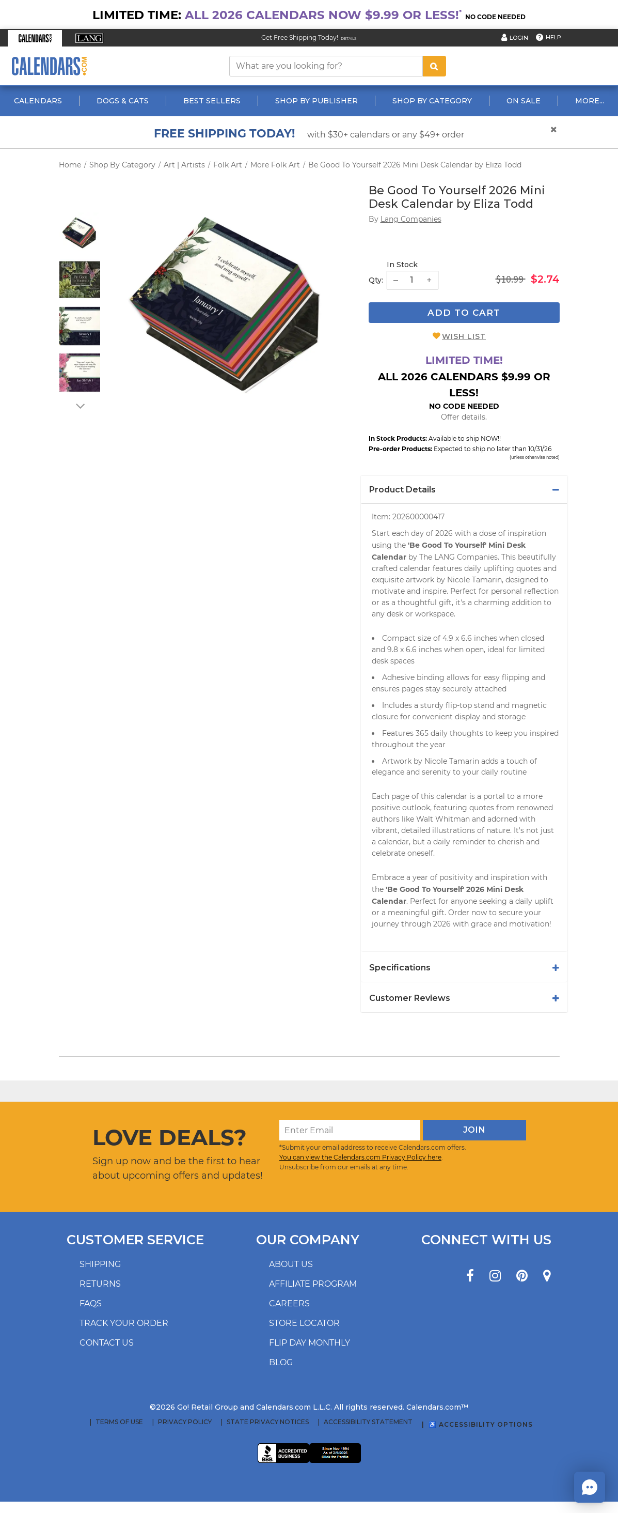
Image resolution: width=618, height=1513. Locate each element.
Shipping (100, 1264)
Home (70, 164)
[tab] (464, 490)
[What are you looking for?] (326, 66)
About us (291, 1264)
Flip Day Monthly (309, 1343)
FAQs (91, 1303)
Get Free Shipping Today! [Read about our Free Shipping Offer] (299, 37)
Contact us (107, 1343)
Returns (100, 1284)
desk (395, 614)
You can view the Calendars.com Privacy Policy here (360, 1157)
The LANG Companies (458, 557)
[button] (35, 38)
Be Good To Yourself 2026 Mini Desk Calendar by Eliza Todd (414, 164)
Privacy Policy (185, 1422)
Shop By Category (432, 100)
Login (519, 37)
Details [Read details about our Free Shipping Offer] (349, 38)
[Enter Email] (349, 1130)
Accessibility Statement (368, 1422)
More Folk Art (275, 164)
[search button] (434, 66)
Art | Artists (184, 164)
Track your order (124, 1323)
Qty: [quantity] (376, 280)
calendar (415, 568)
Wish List (464, 336)
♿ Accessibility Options (481, 1424)
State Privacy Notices (268, 1422)
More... (589, 100)
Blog (281, 1362)
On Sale (523, 100)
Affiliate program (313, 1284)
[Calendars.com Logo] (49, 66)
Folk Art (227, 164)
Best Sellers (212, 100)
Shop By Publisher (316, 100)
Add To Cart (463, 312)
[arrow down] (79, 405)
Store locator (304, 1323)
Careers (289, 1303)
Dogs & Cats (123, 100)
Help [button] (553, 37)
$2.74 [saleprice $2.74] (545, 279)
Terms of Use (119, 1422)
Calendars (38, 100)
